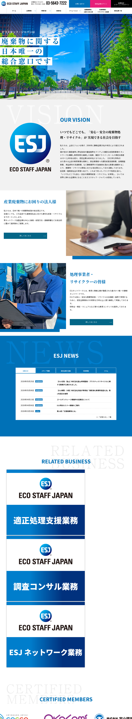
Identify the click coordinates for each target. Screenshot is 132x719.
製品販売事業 (70, 645)
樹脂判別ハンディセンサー (75, 650)
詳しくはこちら (23, 236)
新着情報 (39, 383)
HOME (68, 626)
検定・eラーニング (24, 654)
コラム (106, 371)
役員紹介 (69, 634)
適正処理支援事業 (72, 639)
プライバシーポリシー (99, 639)
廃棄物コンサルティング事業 (76, 642)
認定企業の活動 (65, 371)
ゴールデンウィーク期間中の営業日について (74, 401)
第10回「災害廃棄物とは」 (67, 413)
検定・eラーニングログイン (101, 631)
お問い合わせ (24, 643)
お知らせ (25, 371)
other (38, 413)
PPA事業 (69, 656)
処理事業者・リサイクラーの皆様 (103, 628)
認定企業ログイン (24, 649)
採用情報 (86, 371)
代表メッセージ (71, 631)
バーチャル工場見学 (73, 647)
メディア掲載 (45, 371)
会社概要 (69, 628)
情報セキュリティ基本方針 (101, 642)
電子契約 (69, 653)
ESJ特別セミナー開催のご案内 (69, 407)
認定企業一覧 (96, 634)
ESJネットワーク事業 (73, 636)
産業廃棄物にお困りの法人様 (101, 626)
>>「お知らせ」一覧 (103, 419)
